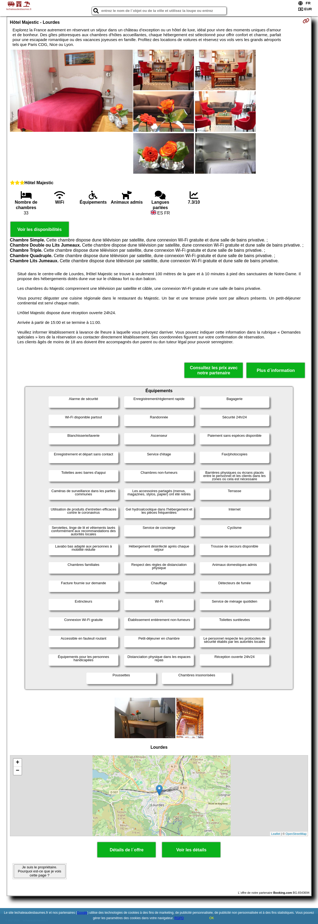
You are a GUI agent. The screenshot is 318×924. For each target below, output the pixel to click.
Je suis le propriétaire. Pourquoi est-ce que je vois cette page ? (39, 871)
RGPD (179, 918)
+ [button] (17, 763)
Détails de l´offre (126, 850)
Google (82, 913)
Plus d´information (276, 370)
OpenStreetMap (296, 833)
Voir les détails (191, 850)
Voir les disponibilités (39, 229)
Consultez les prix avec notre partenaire (214, 370)
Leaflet (275, 833)
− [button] (17, 771)
